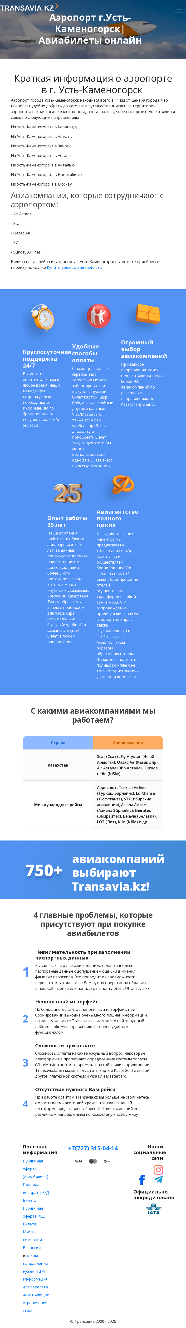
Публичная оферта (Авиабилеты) (35, 1168)
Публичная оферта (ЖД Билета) (34, 1216)
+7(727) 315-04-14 (93, 1148)
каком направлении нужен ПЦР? (35, 1263)
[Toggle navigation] (179, 8)
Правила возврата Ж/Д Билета (36, 1192)
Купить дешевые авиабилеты (75, 267)
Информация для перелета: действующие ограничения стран (36, 1294)
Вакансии (32, 1247)
